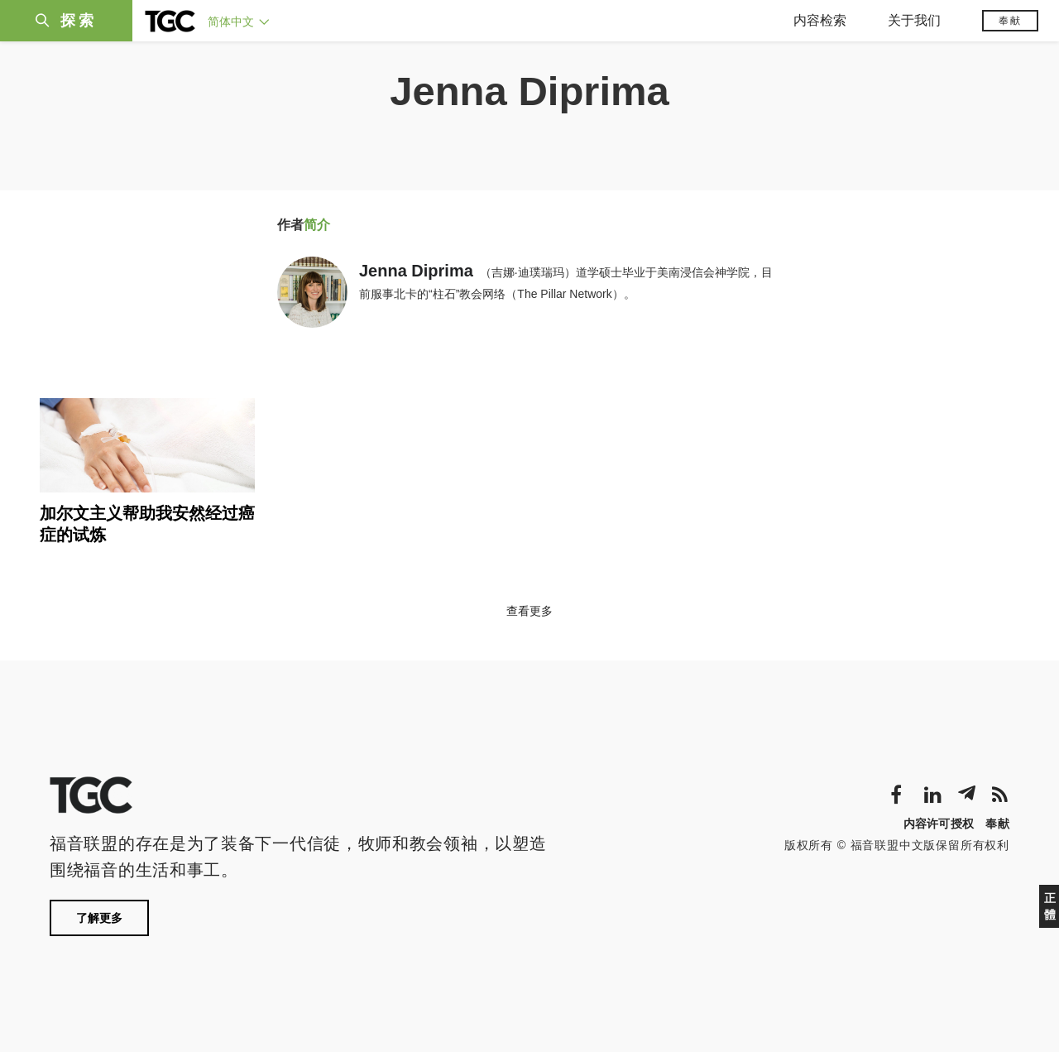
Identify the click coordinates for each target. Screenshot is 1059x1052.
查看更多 (529, 610)
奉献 (1010, 20)
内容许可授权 (939, 823)
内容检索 (819, 20)
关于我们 (914, 20)
